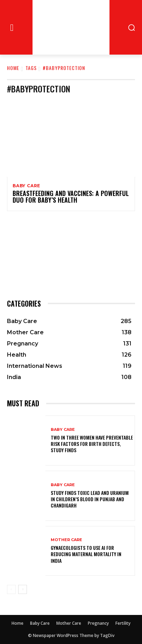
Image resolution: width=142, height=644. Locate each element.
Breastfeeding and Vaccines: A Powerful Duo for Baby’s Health (71, 197)
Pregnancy (98, 623)
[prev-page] (11, 589)
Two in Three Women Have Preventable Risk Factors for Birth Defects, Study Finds (92, 444)
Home (13, 67)
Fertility (122, 623)
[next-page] (22, 589)
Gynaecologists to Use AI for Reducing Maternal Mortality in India (86, 554)
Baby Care (26, 186)
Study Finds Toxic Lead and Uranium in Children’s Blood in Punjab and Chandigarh (90, 499)
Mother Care (66, 540)
